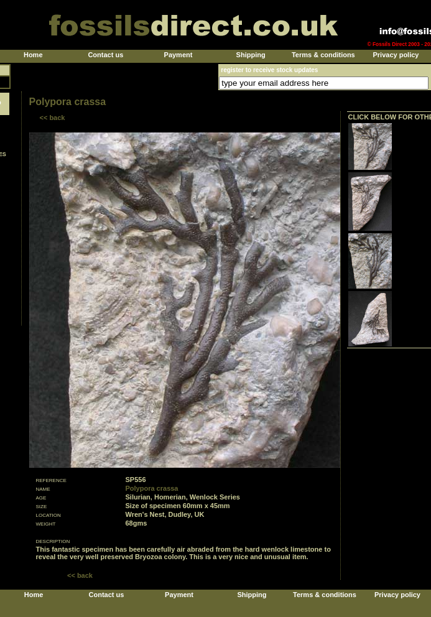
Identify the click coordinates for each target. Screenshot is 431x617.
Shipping (251, 54)
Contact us (105, 54)
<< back (52, 117)
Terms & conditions (323, 54)
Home (33, 54)
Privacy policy (396, 54)
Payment (178, 54)
